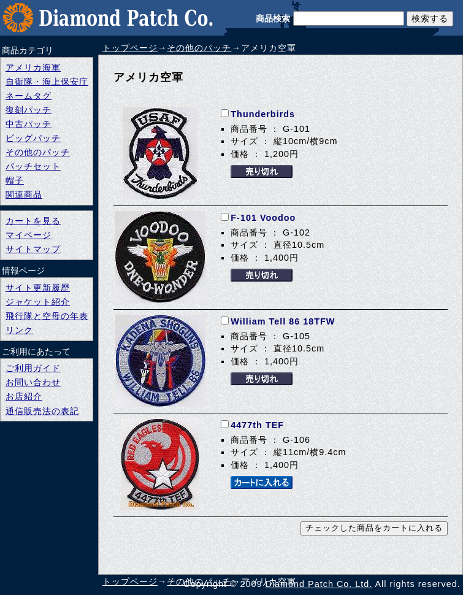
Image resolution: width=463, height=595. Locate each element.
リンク (19, 330)
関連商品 (24, 194)
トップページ (130, 48)
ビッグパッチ (33, 138)
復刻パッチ (29, 110)
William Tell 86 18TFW (283, 321)
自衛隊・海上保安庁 (47, 81)
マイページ (29, 235)
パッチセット (33, 166)
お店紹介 (24, 396)
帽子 (15, 180)
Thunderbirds (263, 114)
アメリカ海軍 (33, 67)
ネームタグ (29, 96)
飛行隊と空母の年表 (47, 316)
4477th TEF (257, 425)
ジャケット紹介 (38, 302)
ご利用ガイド (33, 368)
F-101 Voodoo (263, 218)
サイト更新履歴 (38, 288)
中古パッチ (29, 124)
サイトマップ (33, 249)
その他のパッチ (199, 48)
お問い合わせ (33, 382)
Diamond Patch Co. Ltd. (319, 584)
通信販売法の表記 (42, 411)
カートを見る (33, 221)
